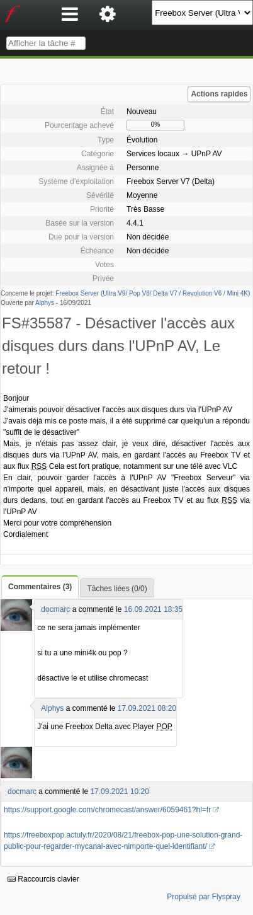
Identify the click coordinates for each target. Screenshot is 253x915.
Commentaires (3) (40, 586)
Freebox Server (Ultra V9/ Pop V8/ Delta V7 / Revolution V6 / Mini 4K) (152, 293)
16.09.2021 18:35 (153, 609)
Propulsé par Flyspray (203, 896)
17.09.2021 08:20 (147, 708)
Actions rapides (219, 93)
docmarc (55, 609)
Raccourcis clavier (43, 879)
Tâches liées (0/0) (117, 588)
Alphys (44, 302)
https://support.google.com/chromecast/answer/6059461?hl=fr (107, 809)
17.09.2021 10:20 (119, 791)
